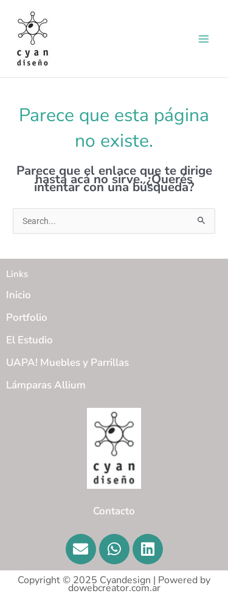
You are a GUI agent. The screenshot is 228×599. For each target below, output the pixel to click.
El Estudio (29, 340)
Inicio (18, 295)
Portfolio (26, 317)
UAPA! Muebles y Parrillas (67, 363)
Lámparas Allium (46, 385)
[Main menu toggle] (204, 38)
